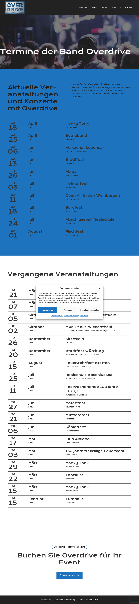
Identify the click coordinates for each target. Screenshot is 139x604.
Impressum (84, 316)
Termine (104, 7)
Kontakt (128, 7)
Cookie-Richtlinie (57, 316)
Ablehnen (68, 310)
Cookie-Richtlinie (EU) (89, 599)
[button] (99, 288)
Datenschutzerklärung (71, 316)
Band (94, 7)
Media (114, 7)
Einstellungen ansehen (89, 310)
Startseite (83, 7)
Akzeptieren (47, 310)
